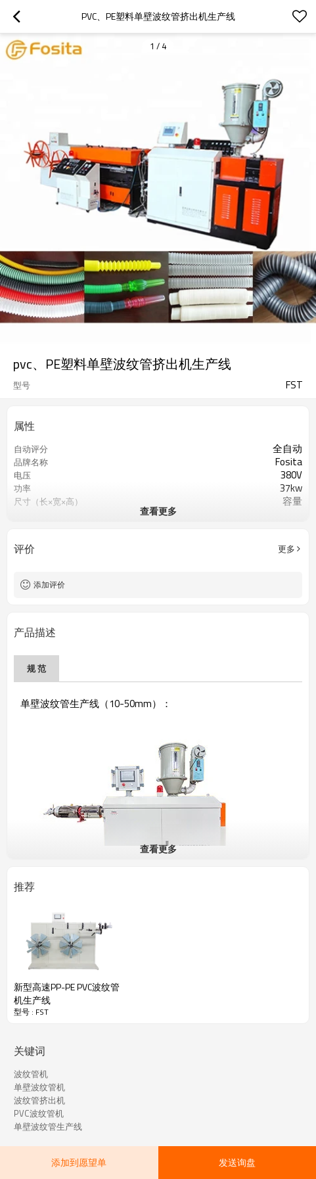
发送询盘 (237, 1162)
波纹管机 (31, 1073)
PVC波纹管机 (39, 1113)
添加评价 (49, 584)
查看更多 (158, 511)
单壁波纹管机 (39, 1087)
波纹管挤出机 (39, 1100)
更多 (286, 548)
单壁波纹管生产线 (48, 1126)
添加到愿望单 (78, 1162)
